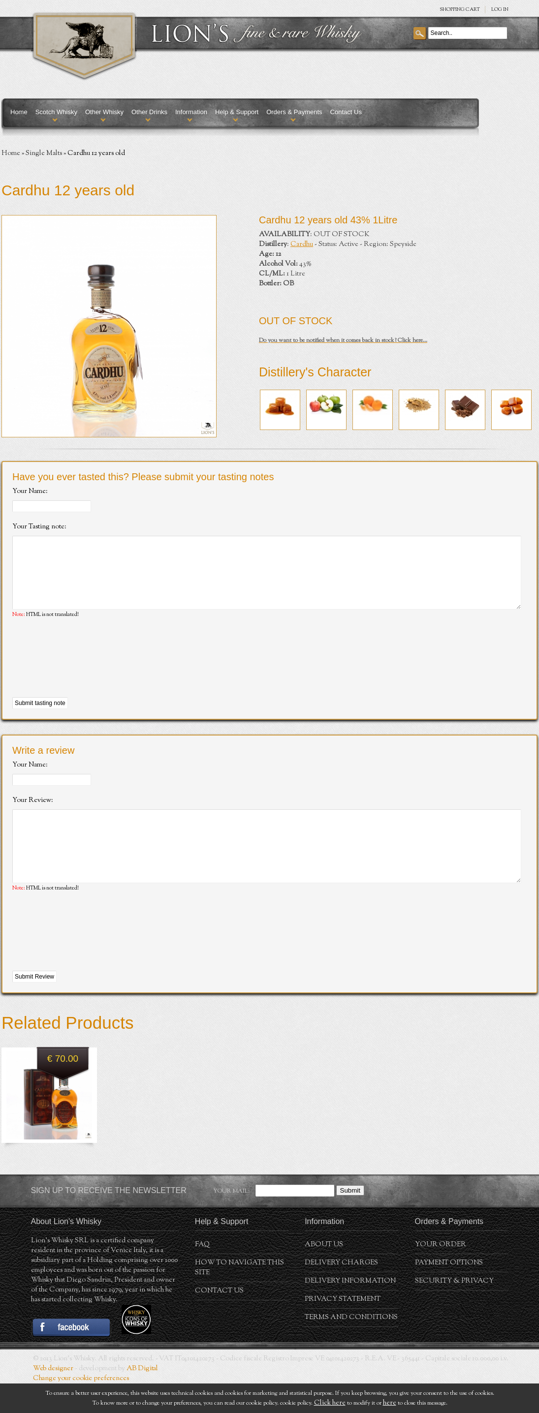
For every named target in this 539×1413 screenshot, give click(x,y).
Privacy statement (342, 1329)
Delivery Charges (341, 1292)
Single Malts (44, 153)
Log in (499, 9)
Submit (350, 1220)
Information (191, 112)
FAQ (202, 1274)
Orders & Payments (294, 112)
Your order (440, 1274)
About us (324, 1274)
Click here (330, 1403)
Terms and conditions (351, 1347)
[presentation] (87, 673)
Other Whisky (104, 112)
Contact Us (346, 112)
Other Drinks (149, 112)
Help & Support (236, 112)
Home (19, 112)
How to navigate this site (239, 1297)
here (389, 1403)
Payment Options (449, 1292)
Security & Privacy (454, 1311)
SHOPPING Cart (460, 9)
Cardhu (301, 244)
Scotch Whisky (56, 112)
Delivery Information (350, 1311)
